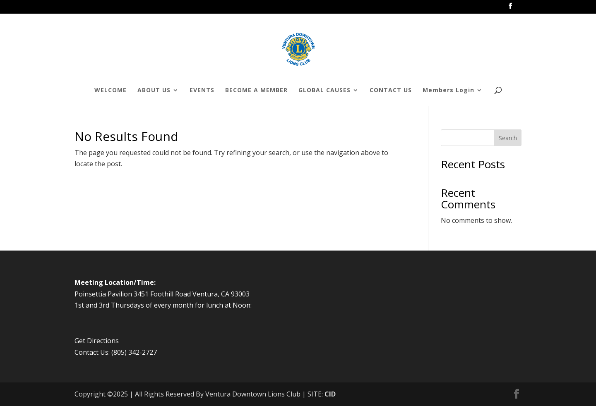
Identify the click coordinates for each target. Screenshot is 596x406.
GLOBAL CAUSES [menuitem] (324, 90)
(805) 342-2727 (134, 352)
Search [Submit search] (508, 138)
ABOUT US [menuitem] (154, 90)
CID (330, 394)
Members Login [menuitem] (448, 90)
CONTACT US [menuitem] (391, 90)
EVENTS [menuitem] (202, 90)
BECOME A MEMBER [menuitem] (256, 90)
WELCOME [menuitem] (110, 90)
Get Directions (96, 340)
